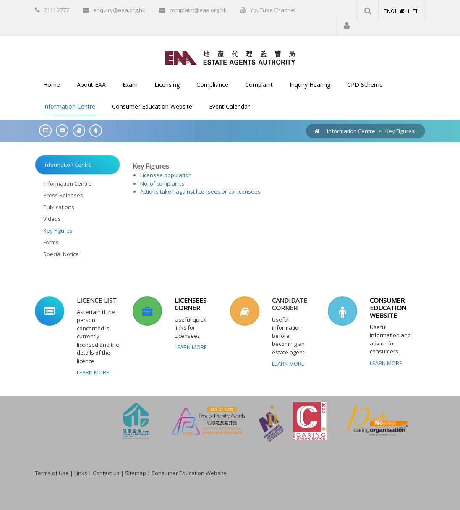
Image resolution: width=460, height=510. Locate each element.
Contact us (106, 473)
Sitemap (135, 473)
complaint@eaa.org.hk (198, 10)
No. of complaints (162, 183)
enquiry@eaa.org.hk (119, 10)
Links (80, 473)
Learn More (93, 372)
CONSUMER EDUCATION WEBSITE (388, 307)
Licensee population (166, 175)
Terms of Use (52, 473)
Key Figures (400, 131)
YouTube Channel (272, 10)
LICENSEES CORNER (190, 304)
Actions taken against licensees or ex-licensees (200, 191)
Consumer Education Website (189, 473)
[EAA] (230, 57)
